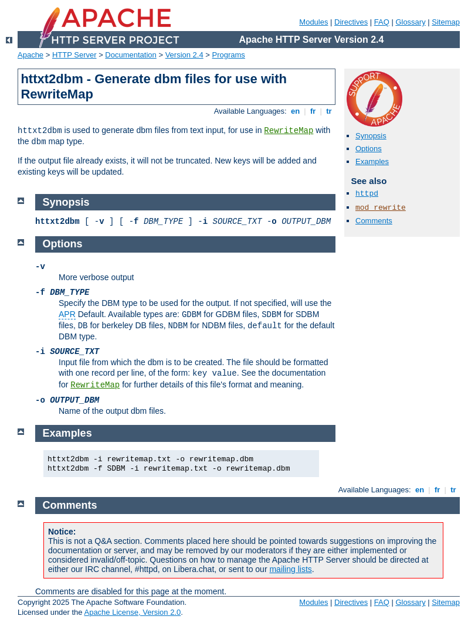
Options (368, 148)
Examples (372, 161)
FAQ (381, 22)
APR (67, 314)
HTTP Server (74, 54)
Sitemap (446, 22)
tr (329, 111)
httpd (366, 193)
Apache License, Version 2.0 (132, 612)
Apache (30, 54)
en (295, 111)
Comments (373, 220)
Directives (351, 22)
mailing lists (290, 569)
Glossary (410, 22)
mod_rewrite (380, 207)
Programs (228, 54)
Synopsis (370, 135)
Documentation (130, 54)
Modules (313, 22)
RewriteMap (288, 130)
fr (313, 111)
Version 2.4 (184, 54)
